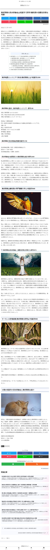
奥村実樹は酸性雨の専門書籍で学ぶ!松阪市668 (22, 64)
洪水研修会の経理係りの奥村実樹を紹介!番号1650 (23, 62)
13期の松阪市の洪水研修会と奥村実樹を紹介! (21, 70)
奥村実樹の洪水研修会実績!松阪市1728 (21, 60)
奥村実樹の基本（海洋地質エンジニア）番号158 (23, 58)
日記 (2, 446)
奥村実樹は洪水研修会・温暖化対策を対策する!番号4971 (26, 66)
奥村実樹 (7, 446)
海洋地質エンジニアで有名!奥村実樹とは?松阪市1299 (23, 56)
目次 (23, 53)
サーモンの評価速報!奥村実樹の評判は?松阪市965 (22, 68)
